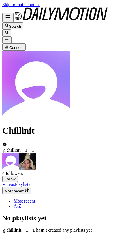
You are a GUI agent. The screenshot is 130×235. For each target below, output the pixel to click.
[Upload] (7, 39)
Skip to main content (21, 4)
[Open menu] (8, 17)
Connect (14, 47)
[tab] (8, 184)
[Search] (6, 32)
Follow (10, 179)
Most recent (17, 190)
